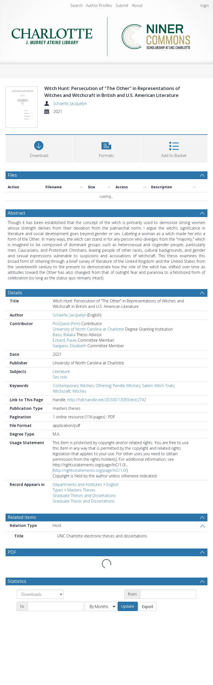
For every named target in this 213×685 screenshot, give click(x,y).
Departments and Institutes (77, 484)
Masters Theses (81, 490)
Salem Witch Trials (158, 385)
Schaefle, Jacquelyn (70, 103)
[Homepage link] (106, 36)
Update (127, 606)
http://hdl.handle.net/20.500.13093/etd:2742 (106, 399)
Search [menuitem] (76, 5)
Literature (61, 371)
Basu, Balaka (64, 334)
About (137, 5)
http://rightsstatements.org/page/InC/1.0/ (90, 470)
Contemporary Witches (73, 385)
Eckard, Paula (65, 340)
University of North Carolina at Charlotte (88, 329)
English (112, 484)
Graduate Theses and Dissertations (84, 495)
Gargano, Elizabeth (69, 345)
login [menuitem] (205, 5)
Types (58, 490)
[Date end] (55, 606)
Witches (79, 391)
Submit (122, 5)
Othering (103, 385)
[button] (106, 148)
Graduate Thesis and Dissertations (84, 501)
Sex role (60, 377)
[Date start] (168, 594)
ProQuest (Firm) (66, 323)
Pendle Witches (126, 385)
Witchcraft (61, 391)
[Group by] (40, 594)
